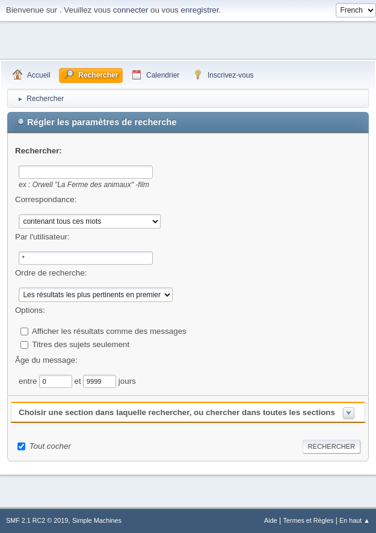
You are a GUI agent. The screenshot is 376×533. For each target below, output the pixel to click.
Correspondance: (45, 199)
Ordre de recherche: (51, 272)
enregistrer (199, 9)
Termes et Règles (308, 520)
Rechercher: (38, 150)
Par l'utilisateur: (42, 236)
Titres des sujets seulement (80, 344)
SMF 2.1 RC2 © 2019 (37, 520)
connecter (131, 9)
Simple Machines (97, 520)
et (79, 380)
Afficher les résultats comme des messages (109, 331)
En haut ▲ (354, 520)
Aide (270, 520)
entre (29, 380)
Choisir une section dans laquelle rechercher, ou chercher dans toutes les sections (177, 412)
